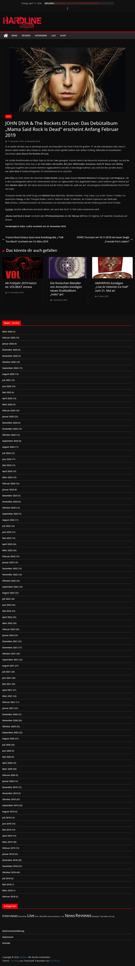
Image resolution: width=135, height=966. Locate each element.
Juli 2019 (6, 817)
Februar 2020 (8, 775)
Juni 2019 (6, 823)
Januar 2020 (8, 781)
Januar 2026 (8, 343)
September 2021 (10, 659)
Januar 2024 (8, 489)
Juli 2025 (6, 380)
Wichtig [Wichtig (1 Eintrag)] (111, 916)
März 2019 (7, 842)
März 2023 (7, 550)
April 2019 (7, 835)
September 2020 (10, 732)
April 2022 (7, 617)
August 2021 (8, 665)
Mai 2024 (6, 465)
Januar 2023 (8, 562)
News (14, 35)
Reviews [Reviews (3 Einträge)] (95, 916)
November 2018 (10, 866)
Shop (63, 35)
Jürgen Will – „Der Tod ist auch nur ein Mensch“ (77, 3)
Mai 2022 (6, 611)
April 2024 (7, 471)
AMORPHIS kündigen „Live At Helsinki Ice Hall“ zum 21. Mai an (111, 286)
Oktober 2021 (9, 653)
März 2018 (7, 890)
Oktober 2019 (9, 799)
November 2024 (10, 428)
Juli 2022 (6, 598)
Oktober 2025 (9, 362)
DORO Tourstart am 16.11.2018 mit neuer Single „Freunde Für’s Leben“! (105, 239)
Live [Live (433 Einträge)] (30, 915)
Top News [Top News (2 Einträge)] (104, 916)
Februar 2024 (8, 483)
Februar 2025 (8, 410)
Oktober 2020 (9, 726)
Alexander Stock (33, 141)
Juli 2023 (6, 526)
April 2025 (7, 398)
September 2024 (10, 441)
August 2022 (8, 592)
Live (53, 35)
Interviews (41, 35)
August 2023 (8, 520)
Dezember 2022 (9, 568)
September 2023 (10, 513)
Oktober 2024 (9, 434)
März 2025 (7, 404)
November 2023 (10, 501)
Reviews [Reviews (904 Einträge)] (83, 915)
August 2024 (8, 447)
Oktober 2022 (9, 580)
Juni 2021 (6, 678)
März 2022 (7, 623)
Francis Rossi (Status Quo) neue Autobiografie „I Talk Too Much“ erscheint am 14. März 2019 (32, 239)
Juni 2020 (6, 750)
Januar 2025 (8, 416)
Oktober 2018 (9, 872)
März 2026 (7, 331)
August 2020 (8, 738)
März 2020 (7, 769)
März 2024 (7, 477)
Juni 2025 (6, 386)
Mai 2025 (6, 392)
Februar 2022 (8, 629)
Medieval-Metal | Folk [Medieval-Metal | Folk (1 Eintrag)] (56, 916)
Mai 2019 (6, 829)
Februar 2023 (8, 556)
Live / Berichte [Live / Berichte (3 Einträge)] (41, 916)
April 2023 (7, 544)
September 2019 (10, 805)
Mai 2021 (6, 684)
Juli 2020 (6, 744)
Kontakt (6, 943)
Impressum (7, 937)
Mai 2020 (6, 756)
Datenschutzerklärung (13, 931)
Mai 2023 (6, 538)
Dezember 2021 (9, 641)
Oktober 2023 (9, 507)
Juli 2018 (6, 878)
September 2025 (10, 368)
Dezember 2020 (9, 714)
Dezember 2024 (9, 422)
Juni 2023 (6, 532)
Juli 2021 (6, 671)
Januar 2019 (8, 854)
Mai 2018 (6, 884)
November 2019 (10, 793)
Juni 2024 (6, 459)
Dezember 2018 (9, 860)
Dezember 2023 (9, 495)
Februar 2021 (8, 702)
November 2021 (10, 647)
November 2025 (10, 356)
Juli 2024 (6, 453)
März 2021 (7, 696)
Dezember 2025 (9, 349)
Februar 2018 (8, 896)
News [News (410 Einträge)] (70, 915)
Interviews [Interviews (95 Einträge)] (10, 916)
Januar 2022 (8, 635)
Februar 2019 (8, 848)
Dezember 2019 (9, 787)
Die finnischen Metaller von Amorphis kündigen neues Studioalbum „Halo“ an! (66, 288)
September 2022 (10, 586)
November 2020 (10, 720)
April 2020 (7, 763)
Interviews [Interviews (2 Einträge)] (22, 916)
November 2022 (10, 574)
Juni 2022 (6, 605)
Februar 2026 (8, 337)
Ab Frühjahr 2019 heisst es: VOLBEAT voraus (21, 285)
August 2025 (8, 374)
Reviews (26, 35)
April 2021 (7, 690)
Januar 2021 (8, 708)
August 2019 (8, 811)
